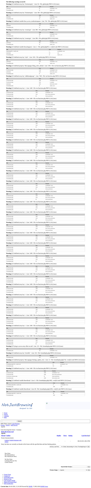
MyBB (30, 486)
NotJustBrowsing (8, 477)
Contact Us (7, 476)
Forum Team (7, 474)
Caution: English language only (13, 440)
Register (17, 423)
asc (88, 435)
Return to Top (7, 479)
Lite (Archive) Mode (9, 480)
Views (65, 435)
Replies (59, 435)
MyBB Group (44, 486)
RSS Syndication (8, 483)
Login (13, 423)
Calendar (6, 416)
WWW (8, 425)
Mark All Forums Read (10, 482)
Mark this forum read (7, 431)
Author (8, 435)
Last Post (84, 435)
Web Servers (14, 425)
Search (6, 414)
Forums (3, 425)
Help (5, 417)
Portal (5, 413)
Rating (70, 435)
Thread (3, 435)
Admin (6, 442)
